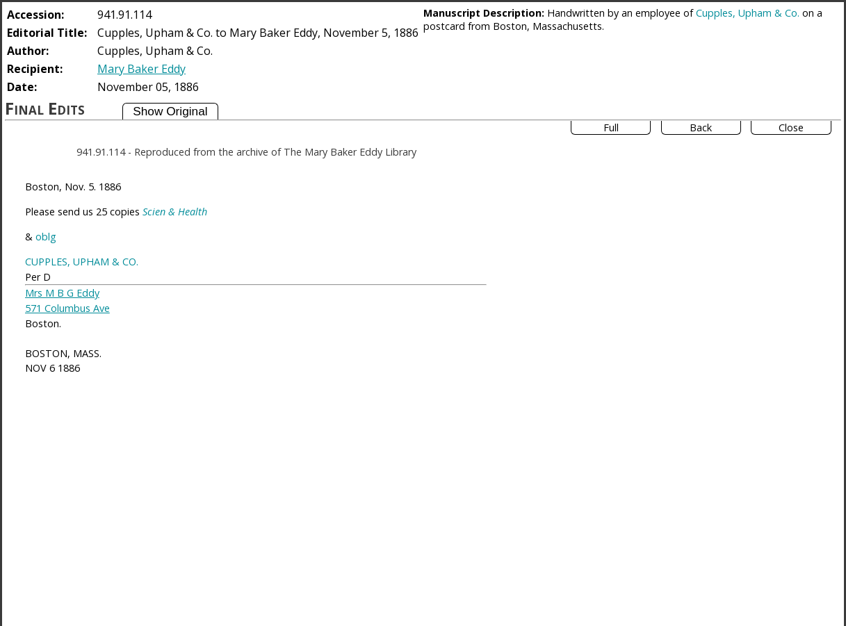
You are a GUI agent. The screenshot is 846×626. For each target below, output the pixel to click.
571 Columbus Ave (67, 308)
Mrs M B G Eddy (62, 292)
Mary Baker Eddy (141, 68)
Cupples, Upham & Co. (747, 12)
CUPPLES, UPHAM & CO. (81, 261)
